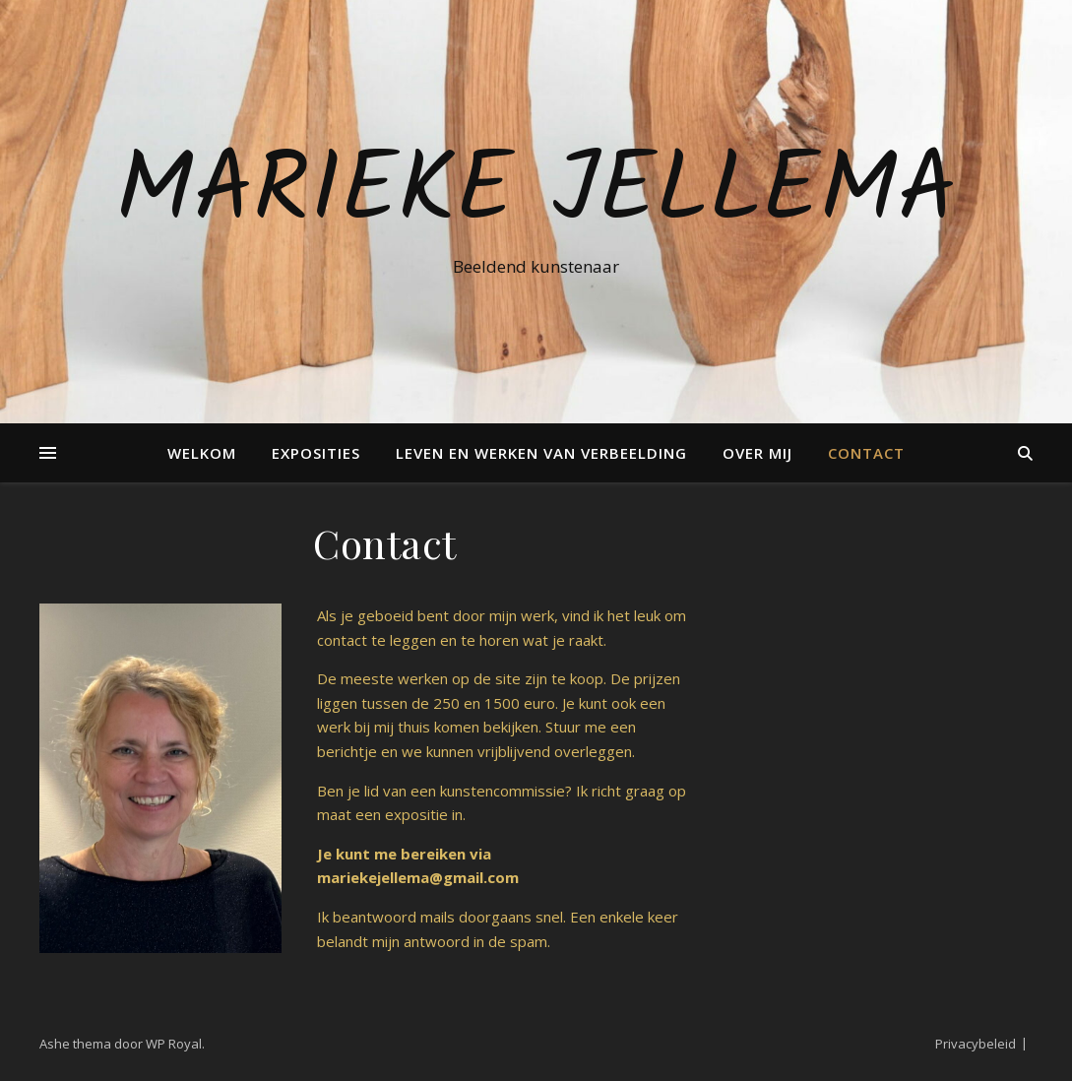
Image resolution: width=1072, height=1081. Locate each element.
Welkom (201, 453)
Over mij (757, 453)
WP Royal (174, 1043)
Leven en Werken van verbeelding (541, 453)
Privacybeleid (975, 1043)
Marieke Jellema (536, 194)
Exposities (316, 453)
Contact (866, 453)
